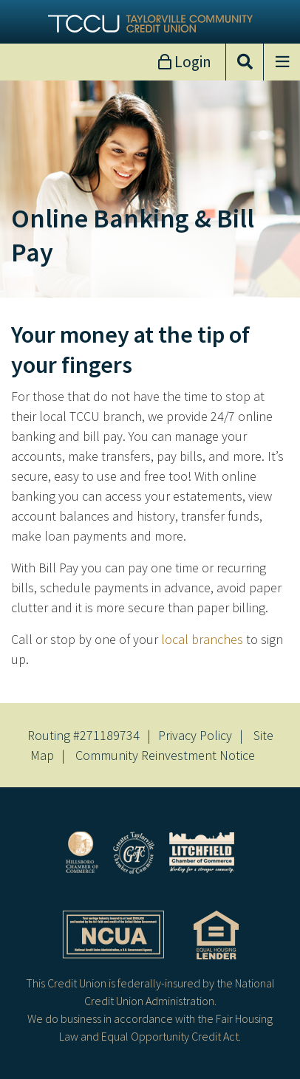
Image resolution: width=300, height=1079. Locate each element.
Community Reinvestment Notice (165, 755)
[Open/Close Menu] (281, 62)
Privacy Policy (195, 735)
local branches (202, 639)
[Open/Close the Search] (244, 62)
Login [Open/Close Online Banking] (191, 62)
